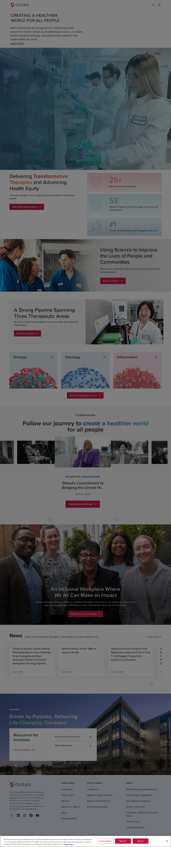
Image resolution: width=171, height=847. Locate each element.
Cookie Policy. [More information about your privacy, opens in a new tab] (68, 844)
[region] (85, 841)
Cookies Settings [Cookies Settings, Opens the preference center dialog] (105, 841)
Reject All (123, 841)
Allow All (140, 841)
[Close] (167, 841)
